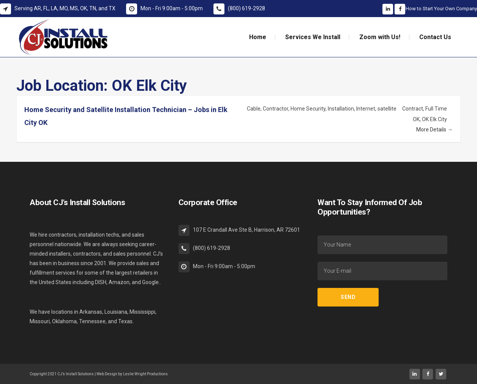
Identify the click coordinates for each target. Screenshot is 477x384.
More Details (434, 129)
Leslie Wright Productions (145, 374)
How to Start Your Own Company (441, 8)
